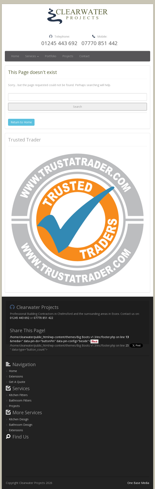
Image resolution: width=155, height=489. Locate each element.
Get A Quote (17, 382)
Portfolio (50, 56)
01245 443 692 (59, 43)
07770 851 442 (100, 43)
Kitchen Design (18, 419)
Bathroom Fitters (20, 400)
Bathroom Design (20, 425)
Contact (84, 56)
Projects (67, 56)
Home (15, 56)
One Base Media (138, 483)
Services (32, 56)
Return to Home (21, 122)
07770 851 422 (43, 318)
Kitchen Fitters (18, 395)
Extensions (16, 376)
